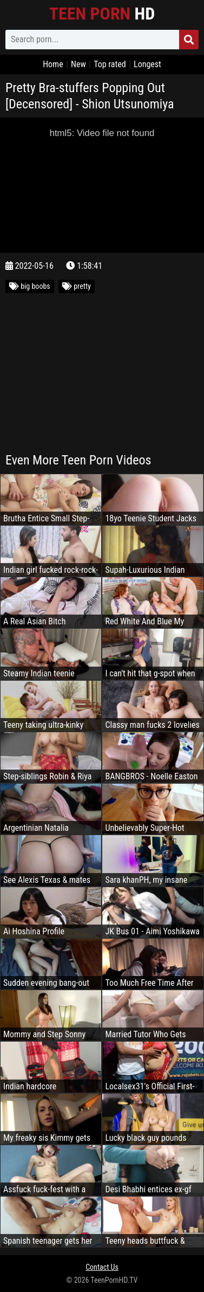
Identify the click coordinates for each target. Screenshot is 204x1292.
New (78, 64)
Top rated (110, 64)
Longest (147, 64)
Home (53, 64)
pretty (76, 286)
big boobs (29, 286)
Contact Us (102, 1267)
